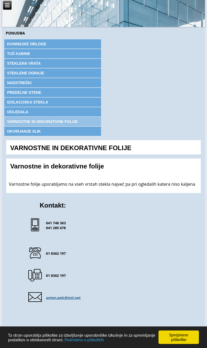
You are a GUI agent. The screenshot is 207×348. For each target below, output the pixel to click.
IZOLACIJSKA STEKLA (27, 102)
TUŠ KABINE (18, 53)
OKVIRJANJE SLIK (24, 131)
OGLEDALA (17, 112)
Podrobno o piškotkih (84, 340)
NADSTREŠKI (19, 83)
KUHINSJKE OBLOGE (26, 44)
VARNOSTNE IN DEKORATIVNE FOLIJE (42, 121)
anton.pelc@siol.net (63, 297)
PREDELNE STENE (24, 92)
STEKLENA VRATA (24, 63)
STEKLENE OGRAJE (25, 73)
